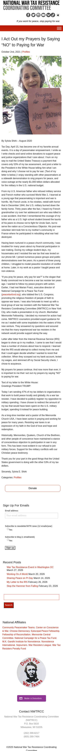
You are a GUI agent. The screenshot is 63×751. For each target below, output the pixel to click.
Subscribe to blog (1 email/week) (20, 537)
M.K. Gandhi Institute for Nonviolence (21, 641)
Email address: (31, 514)
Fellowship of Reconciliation (16, 634)
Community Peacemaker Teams (18, 627)
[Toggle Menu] (59, 28)
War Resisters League (40, 645)
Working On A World (17, 574)
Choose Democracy (20, 631)
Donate (33, 488)
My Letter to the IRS (17, 582)
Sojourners (21, 645)
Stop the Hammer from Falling (22, 586)
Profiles (26, 52)
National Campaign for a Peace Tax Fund (35, 638)
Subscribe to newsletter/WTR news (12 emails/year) (28, 526)
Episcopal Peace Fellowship (45, 631)
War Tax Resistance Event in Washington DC (30, 567)
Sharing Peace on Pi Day (20, 578)
